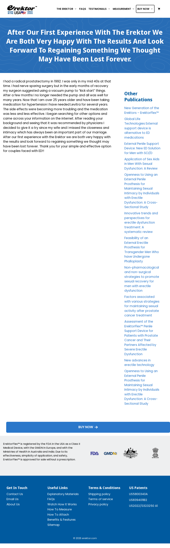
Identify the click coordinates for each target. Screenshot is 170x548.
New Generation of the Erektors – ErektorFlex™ (141, 110)
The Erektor (67, 9)
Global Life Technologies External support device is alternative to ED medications (141, 128)
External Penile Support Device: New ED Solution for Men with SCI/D (142, 148)
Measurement (124, 9)
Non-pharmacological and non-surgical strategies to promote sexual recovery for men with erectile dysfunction (141, 279)
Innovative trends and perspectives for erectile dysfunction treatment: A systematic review (141, 222)
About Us (13, 504)
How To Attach (58, 514)
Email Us (13, 499)
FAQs (82, 9)
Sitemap (53, 525)
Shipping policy (99, 494)
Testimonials (100, 9)
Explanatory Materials (63, 494)
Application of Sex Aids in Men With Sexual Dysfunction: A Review (141, 164)
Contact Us (15, 494)
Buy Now (145, 9)
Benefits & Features (61, 520)
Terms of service (100, 499)
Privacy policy (98, 504)
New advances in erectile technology (139, 362)
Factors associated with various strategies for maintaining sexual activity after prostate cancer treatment (141, 306)
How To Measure (59, 509)
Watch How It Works (62, 504)
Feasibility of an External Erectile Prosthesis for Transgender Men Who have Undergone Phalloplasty (141, 249)
